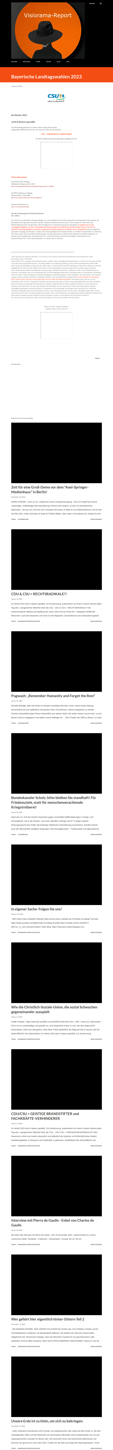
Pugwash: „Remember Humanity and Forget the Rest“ (53, 696)
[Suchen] (92, 3)
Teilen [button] (97, 358)
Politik (38, 61)
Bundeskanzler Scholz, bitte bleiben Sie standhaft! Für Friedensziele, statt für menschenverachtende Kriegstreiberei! (53, 802)
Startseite (14, 61)
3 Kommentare (23, 519)
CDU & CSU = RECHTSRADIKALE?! (39, 594)
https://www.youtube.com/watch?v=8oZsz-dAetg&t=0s (26, 197)
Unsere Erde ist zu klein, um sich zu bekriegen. (47, 1421)
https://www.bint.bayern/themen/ (20, 207)
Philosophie (26, 61)
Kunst (58, 61)
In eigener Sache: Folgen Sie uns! (36, 909)
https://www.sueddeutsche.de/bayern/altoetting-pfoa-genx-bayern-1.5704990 (32, 186)
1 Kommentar (23, 834)
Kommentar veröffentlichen (29, 621)
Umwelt (48, 61)
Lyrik (67, 61)
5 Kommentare (23, 723)
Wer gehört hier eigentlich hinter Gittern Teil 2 (47, 1319)
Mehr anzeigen (96, 519)
